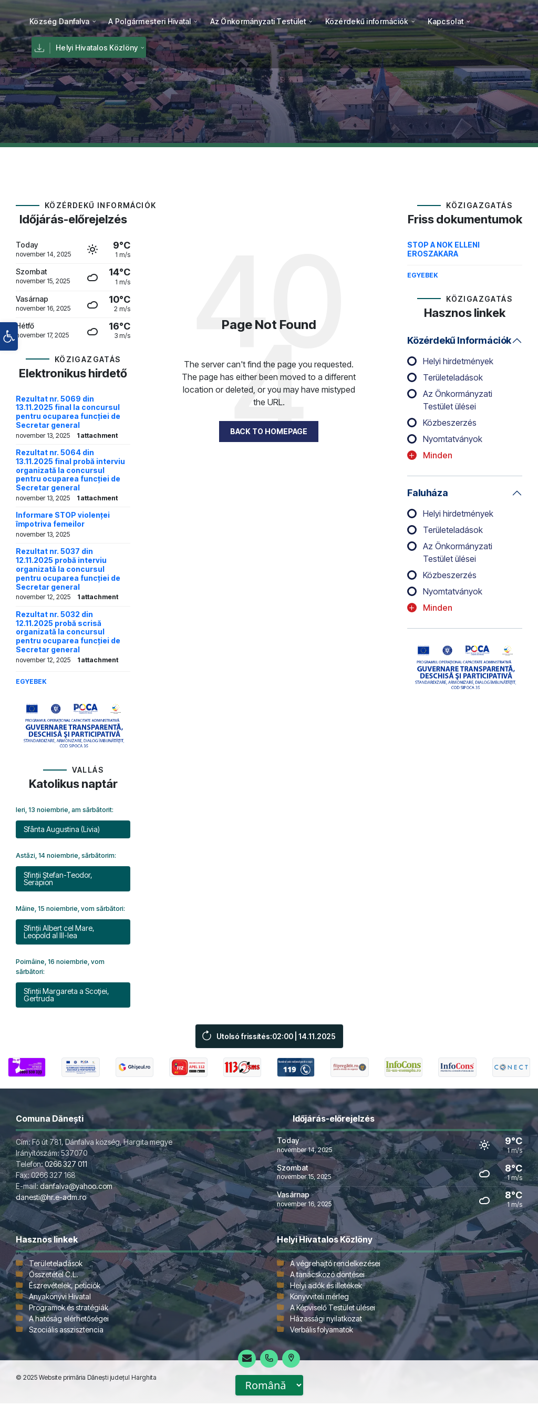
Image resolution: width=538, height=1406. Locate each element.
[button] (9, 371)
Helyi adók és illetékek (326, 1288)
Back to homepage (268, 431)
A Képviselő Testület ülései (332, 1310)
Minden (437, 455)
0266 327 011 (66, 1166)
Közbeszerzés (450, 422)
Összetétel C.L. (53, 1276)
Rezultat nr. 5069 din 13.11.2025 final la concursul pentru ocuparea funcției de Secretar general (68, 411)
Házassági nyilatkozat (326, 1321)
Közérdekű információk (459, 340)
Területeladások (453, 377)
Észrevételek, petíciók (64, 1288)
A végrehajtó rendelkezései (335, 1265)
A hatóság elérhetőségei (69, 1321)
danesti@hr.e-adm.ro (51, 1199)
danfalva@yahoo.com (76, 1188)
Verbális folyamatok (321, 1332)
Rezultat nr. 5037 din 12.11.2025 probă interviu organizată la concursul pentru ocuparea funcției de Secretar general (68, 569)
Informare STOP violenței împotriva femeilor (63, 519)
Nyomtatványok (452, 439)
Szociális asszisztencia (66, 1332)
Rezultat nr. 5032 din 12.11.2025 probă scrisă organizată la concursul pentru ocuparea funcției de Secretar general (68, 632)
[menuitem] (59, 21)
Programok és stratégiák (68, 1310)
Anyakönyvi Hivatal (60, 1299)
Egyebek (31, 681)
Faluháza (427, 492)
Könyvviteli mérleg (319, 1299)
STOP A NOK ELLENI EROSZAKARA (443, 249)
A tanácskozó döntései (327, 1276)
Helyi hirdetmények (458, 361)
